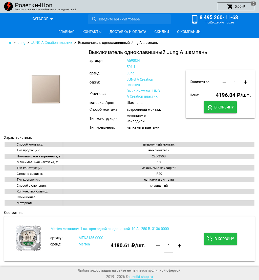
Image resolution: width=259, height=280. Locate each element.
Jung (21, 43)
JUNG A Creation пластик (51, 43)
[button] (236, 7)
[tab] (66, 31)
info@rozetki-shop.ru (219, 22)
